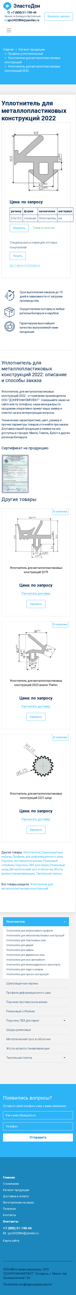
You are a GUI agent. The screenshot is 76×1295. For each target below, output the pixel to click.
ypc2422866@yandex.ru (23, 20)
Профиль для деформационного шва (37, 856)
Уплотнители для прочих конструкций (27, 974)
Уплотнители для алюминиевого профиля (29, 930)
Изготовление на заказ (18, 1202)
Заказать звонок (58, 16)
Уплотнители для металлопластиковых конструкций (35, 935)
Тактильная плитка (49, 873)
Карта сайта (11, 1240)
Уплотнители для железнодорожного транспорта (33, 964)
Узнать (17, 255)
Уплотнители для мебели (20, 950)
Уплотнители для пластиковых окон (26, 940)
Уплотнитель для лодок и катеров (24, 969)
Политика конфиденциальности (27, 1284)
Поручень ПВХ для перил (32, 865)
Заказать (19, 228)
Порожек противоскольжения (21, 860)
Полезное (9, 1208)
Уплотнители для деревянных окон (25, 955)
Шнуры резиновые (18, 1029)
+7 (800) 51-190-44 (23, 12)
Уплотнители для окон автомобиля (25, 959)
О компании (11, 1183)
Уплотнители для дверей (19, 945)
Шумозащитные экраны (22, 983)
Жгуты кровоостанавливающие (27, 1048)
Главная (9, 1177)
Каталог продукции (16, 1190)
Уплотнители (31, 852)
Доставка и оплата (16, 1196)
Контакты (9, 1215)
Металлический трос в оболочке (31, 869)
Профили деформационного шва (28, 992)
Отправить (38, 1137)
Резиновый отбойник (20, 1011)
